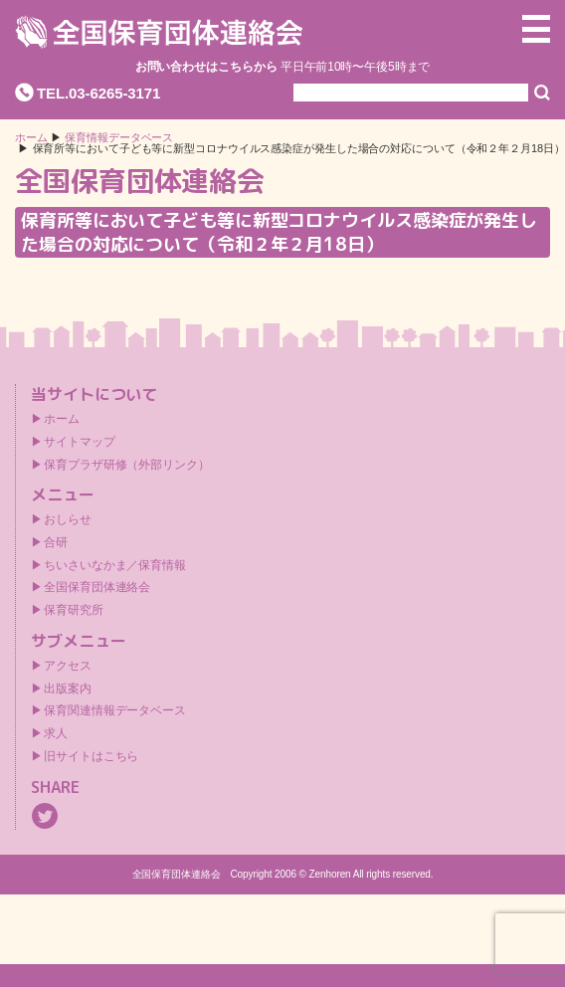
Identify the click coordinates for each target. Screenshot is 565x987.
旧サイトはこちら (91, 756)
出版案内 (68, 688)
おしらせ (68, 519)
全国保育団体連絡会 (97, 587)
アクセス (68, 666)
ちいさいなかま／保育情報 (115, 565)
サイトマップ (79, 442)
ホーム (31, 137)
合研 (56, 542)
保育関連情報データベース (115, 710)
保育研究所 (73, 610)
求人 (56, 733)
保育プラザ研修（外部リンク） (127, 465)
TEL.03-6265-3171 (98, 93)
